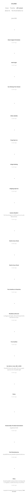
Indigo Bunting (14, 164)
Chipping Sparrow (14, 188)
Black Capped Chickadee (14, 40)
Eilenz (14, 4)
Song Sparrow (14, 140)
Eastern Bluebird (14, 213)
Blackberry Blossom (14, 313)
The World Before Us (17, 11)
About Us (7, 11)
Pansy (14, 394)
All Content (20, 8)
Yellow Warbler (14, 115)
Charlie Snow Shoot (14, 241)
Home (7, 8)
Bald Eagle (14, 62)
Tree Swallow (14, 341)
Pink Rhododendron (14, 452)
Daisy (14, 478)
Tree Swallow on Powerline (14, 289)
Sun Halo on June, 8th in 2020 (14, 366)
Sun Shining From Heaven (14, 86)
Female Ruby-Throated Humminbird (14, 425)
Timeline (12, 8)
